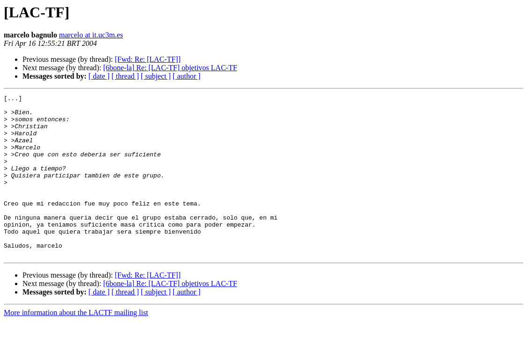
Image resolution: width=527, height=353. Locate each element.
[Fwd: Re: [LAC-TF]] (147, 59)
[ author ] (187, 76)
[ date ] (99, 76)
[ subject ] (156, 76)
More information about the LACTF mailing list (76, 345)
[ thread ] (125, 76)
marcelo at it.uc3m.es (91, 35)
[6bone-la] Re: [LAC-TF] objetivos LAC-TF (170, 68)
